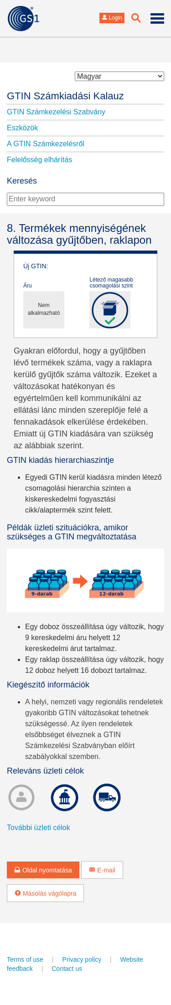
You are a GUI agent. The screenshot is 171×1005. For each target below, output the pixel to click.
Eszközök (22, 128)
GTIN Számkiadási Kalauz (65, 96)
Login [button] (112, 18)
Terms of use (25, 959)
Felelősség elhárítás (39, 160)
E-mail (102, 870)
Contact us (67, 968)
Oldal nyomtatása (43, 870)
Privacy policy (82, 959)
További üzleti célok (38, 827)
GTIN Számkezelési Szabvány (56, 112)
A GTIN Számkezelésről (45, 144)
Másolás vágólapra (45, 893)
